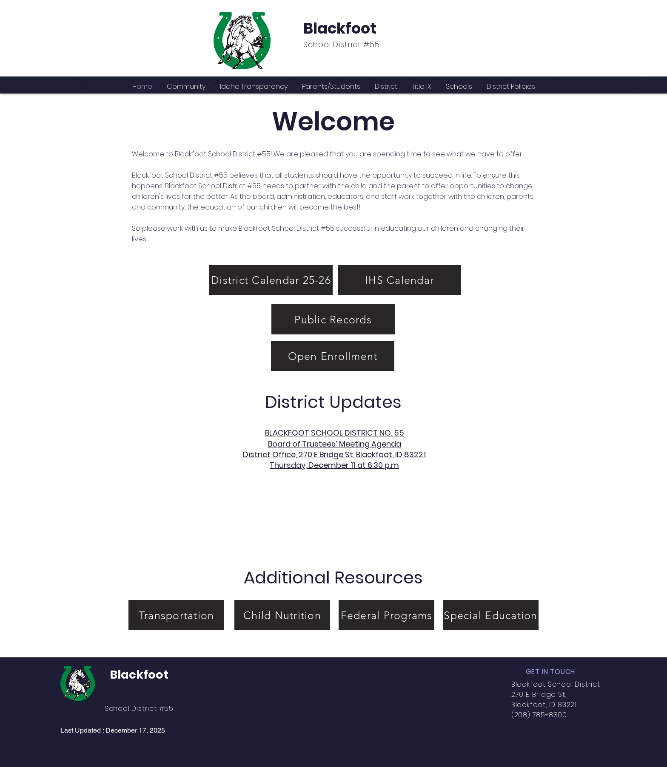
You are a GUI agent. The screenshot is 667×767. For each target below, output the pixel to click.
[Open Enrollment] (332, 356)
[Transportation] (176, 615)
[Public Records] (333, 319)
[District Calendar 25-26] (271, 280)
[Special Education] (491, 615)
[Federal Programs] (386, 615)
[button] (186, 86)
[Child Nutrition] (282, 615)
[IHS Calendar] (399, 280)
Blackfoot (339, 28)
